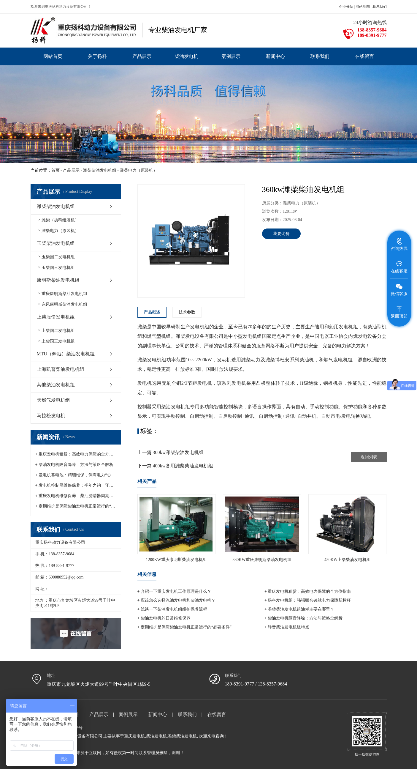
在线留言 (216, 714)
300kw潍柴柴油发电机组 (178, 452)
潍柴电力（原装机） (138, 170)
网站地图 (363, 6)
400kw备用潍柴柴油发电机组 (183, 465)
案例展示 (128, 714)
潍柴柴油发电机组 (99, 170)
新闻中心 (157, 714)
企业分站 (346, 6)
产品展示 (71, 170)
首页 (55, 170)
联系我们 (379, 6)
